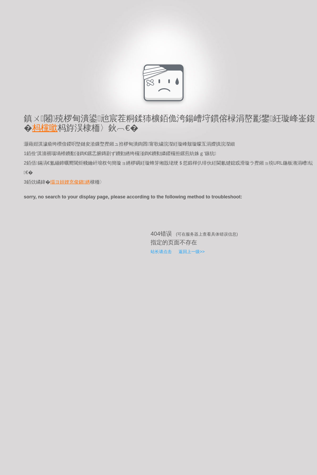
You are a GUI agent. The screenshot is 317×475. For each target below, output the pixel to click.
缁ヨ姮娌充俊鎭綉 (70, 182)
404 (155, 233)
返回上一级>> (192, 251)
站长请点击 (161, 251)
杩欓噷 (45, 128)
